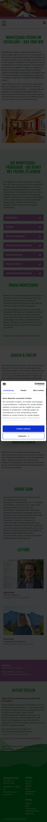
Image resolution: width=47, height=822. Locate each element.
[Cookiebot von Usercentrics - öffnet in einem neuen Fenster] (34, 384)
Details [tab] (23, 390)
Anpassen (23, 436)
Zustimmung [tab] (8, 390)
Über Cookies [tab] (38, 390)
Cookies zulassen (23, 429)
